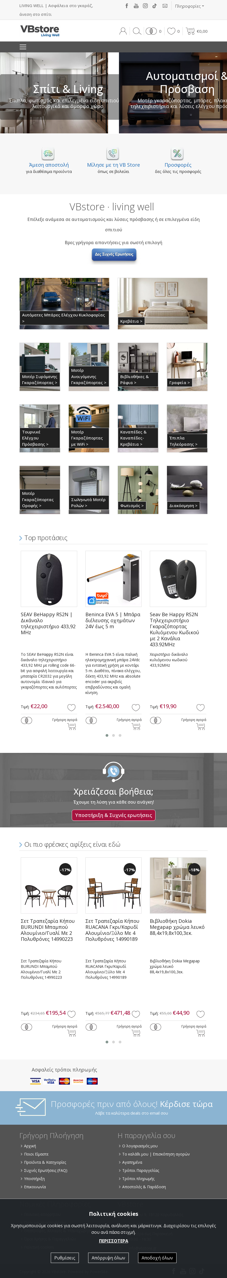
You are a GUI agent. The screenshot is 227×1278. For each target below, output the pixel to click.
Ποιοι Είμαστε (35, 1154)
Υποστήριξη (33, 1178)
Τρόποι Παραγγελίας (139, 1170)
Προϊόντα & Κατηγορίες (43, 1162)
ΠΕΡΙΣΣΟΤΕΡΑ (113, 1241)
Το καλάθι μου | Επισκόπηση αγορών (154, 1154)
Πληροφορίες (188, 6)
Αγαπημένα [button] (130, 1162)
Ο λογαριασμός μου (138, 1145)
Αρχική (28, 1145)
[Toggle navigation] (23, 46)
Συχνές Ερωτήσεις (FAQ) (44, 1170)
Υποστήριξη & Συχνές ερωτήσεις (113, 815)
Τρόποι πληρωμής (137, 1178)
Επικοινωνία (33, 1186)
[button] (153, 31)
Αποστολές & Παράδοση (142, 1186)
